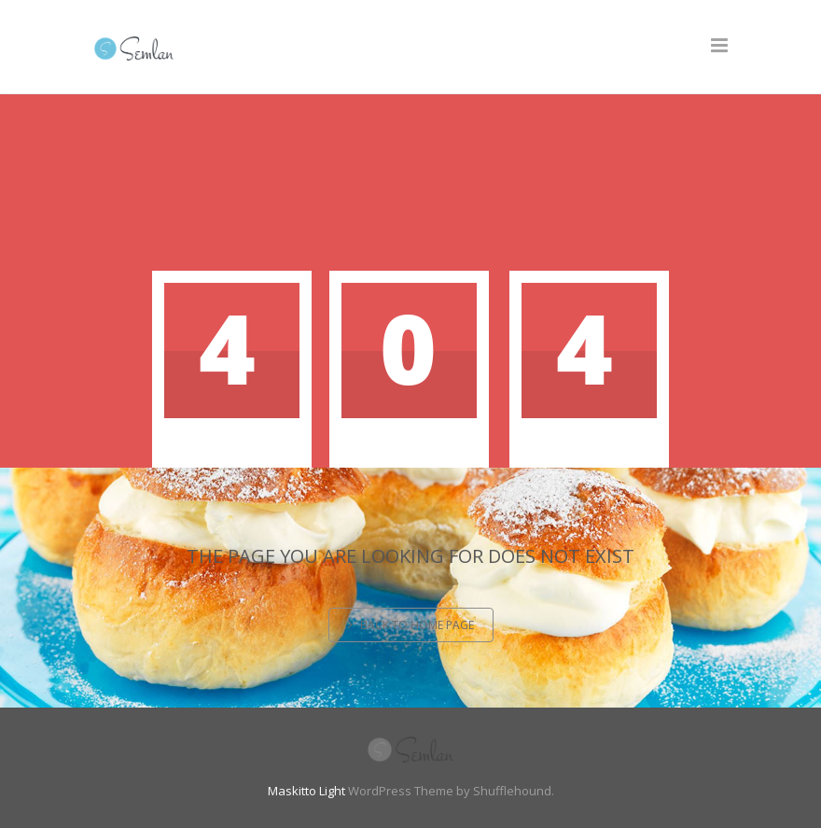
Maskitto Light (306, 790)
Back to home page (411, 625)
